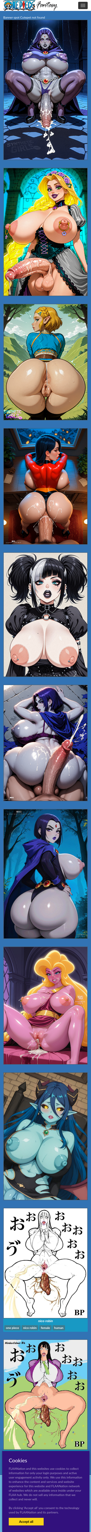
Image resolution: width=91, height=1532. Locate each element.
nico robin (45, 1321)
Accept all (26, 1521)
